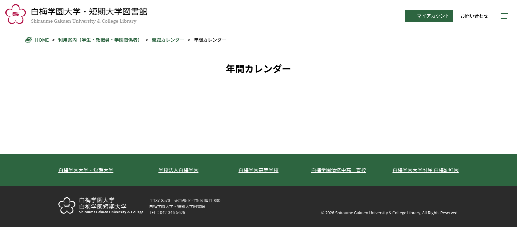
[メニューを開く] (504, 16)
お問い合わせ (474, 15)
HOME (42, 40)
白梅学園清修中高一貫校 (338, 169)
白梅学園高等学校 (258, 169)
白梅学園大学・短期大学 (85, 169)
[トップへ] (76, 16)
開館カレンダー (168, 40)
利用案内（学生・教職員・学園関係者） (100, 40)
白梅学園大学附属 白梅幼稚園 (426, 169)
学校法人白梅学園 (178, 169)
